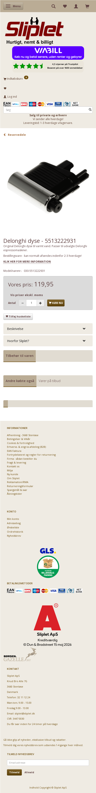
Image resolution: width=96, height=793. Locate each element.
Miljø (10, 470)
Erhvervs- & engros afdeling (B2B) (26, 446)
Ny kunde (12, 474)
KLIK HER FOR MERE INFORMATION (27, 262)
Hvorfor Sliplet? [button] (18, 341)
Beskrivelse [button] (15, 329)
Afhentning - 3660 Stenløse (22, 435)
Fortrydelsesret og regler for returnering (31, 454)
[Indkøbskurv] (48, 78)
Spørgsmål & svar (17, 490)
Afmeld (29, 772)
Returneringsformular (20, 486)
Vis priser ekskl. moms (26, 295)
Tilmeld (14, 772)
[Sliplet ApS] (34, 29)
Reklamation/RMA (17, 482)
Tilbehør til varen (19, 356)
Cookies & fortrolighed (20, 443)
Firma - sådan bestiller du (22, 458)
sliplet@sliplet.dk (25, 713)
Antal (12, 303)
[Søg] (90, 110)
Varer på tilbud (49, 381)
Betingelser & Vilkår (18, 439)
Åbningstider (14, 493)
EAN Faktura (14, 451)
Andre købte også (20, 381)
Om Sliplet (13, 478)
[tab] (48, 328)
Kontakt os (13, 466)
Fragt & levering (16, 462)
